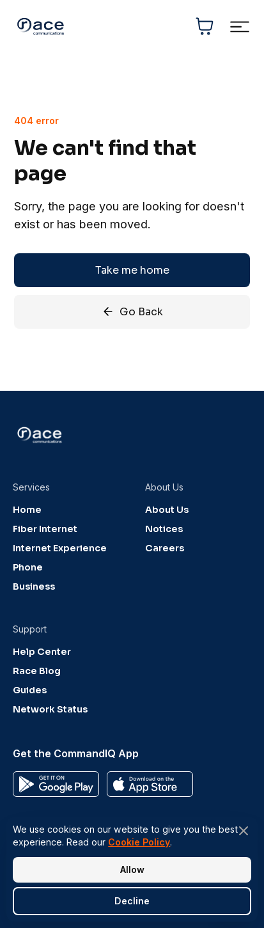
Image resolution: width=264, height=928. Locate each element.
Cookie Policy (139, 842)
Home (27, 509)
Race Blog (37, 671)
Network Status (50, 709)
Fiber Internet (45, 529)
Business (34, 586)
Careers (164, 548)
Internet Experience (60, 548)
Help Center (42, 651)
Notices (164, 529)
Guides (30, 690)
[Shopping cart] (204, 26)
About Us (167, 509)
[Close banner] (243, 831)
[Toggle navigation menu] (239, 26)
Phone (28, 567)
